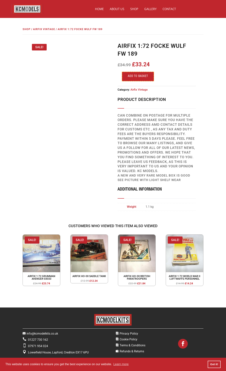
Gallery (150, 9)
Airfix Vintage (44, 29)
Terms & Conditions (132, 345)
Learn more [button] (121, 364)
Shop (134, 9)
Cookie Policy (128, 339)
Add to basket (138, 76)
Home (99, 9)
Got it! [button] (214, 364)
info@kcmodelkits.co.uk (42, 333)
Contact (169, 9)
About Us (117, 9)
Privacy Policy (129, 333)
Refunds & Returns (132, 351)
